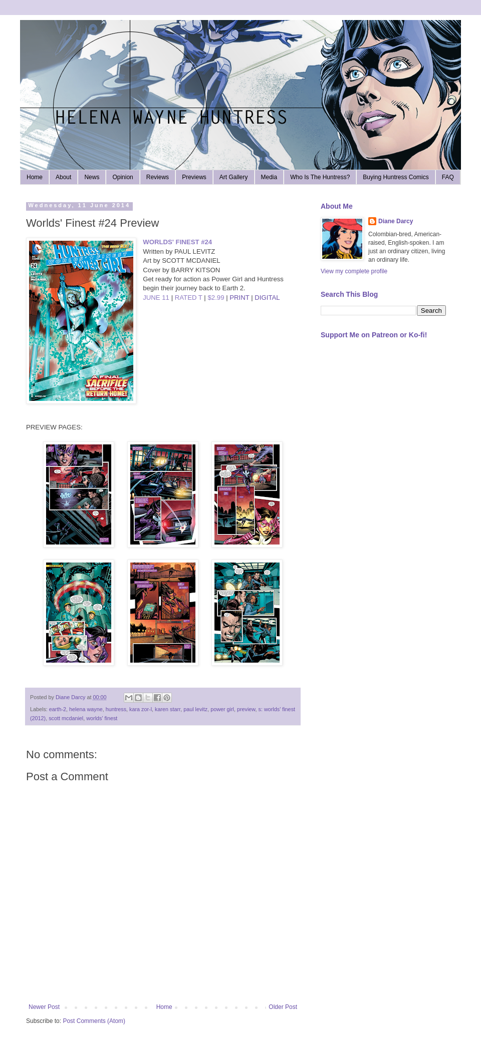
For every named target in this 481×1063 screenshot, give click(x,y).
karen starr (167, 709)
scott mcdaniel (66, 718)
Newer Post (44, 1006)
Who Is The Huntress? (320, 177)
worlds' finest (101, 718)
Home (35, 177)
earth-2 (57, 709)
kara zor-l (140, 709)
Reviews (157, 177)
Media (269, 177)
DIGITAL (267, 297)
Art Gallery (233, 177)
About (63, 177)
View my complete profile (354, 271)
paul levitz (195, 709)
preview (246, 709)
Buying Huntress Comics (395, 177)
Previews (194, 177)
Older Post (283, 1006)
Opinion (122, 177)
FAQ (448, 177)
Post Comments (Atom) (94, 1020)
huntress (116, 709)
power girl (222, 709)
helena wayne (86, 709)
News (91, 177)
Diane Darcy (395, 221)
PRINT (239, 297)
